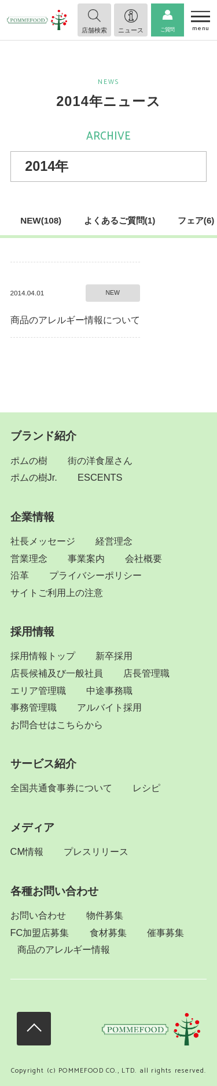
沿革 (19, 575)
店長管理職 (146, 673)
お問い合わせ (38, 915)
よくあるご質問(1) (120, 220)
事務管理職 (33, 707)
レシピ (146, 787)
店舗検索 (94, 30)
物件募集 (104, 915)
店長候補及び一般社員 (56, 673)
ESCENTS (100, 477)
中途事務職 (109, 690)
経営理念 (114, 541)
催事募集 (165, 932)
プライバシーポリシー (95, 575)
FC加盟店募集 (39, 932)
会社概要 (143, 558)
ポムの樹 (28, 460)
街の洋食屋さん (100, 460)
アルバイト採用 (109, 707)
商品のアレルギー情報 (63, 949)
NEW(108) (40, 220)
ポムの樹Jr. (33, 477)
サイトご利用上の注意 (56, 592)
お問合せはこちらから (56, 724)
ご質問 (167, 29)
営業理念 (28, 558)
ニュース (131, 30)
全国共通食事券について (61, 787)
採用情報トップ (42, 655)
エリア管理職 (38, 690)
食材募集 (108, 932)
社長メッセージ (42, 541)
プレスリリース (96, 851)
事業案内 (86, 558)
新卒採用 (114, 655)
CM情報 (27, 851)
